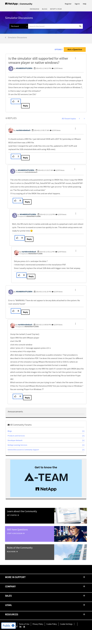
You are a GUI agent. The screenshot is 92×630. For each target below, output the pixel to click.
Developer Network (15, 440)
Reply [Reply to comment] (25, 157)
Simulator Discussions (17, 37)
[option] (46, 478)
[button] (75, 58)
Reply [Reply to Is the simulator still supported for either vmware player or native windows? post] (25, 105)
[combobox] (55, 26)
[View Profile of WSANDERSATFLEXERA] (24, 68)
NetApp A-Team (56, 9)
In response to (26, 172)
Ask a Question (75, 49)
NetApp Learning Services (17, 445)
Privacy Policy (38, 624)
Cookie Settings (66, 624)
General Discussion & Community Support (23, 449)
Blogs (44, 9)
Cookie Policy (51, 624)
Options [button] (58, 49)
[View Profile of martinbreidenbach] (23, 130)
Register (68, 4)
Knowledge (34, 9)
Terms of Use (24, 624)
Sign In (77, 4)
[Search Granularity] (18, 26)
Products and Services (16, 436)
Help (84, 4)
